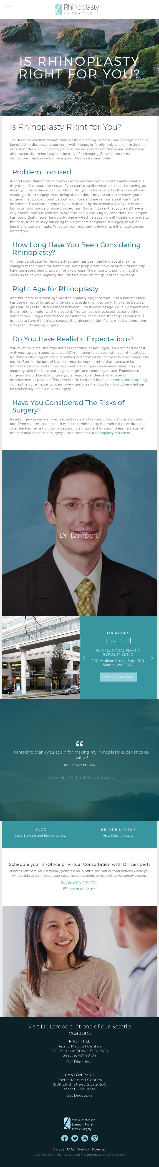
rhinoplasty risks (108, 433)
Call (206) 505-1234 (82, 883)
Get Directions (79, 1062)
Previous (84, 657)
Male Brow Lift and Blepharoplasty (41, 832)
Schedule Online (81, 889)
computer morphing (130, 380)
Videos (58, 1149)
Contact (83, 1149)
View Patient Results (118, 832)
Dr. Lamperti (79, 533)
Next (152, 657)
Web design (94, 1154)
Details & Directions (118, 677)
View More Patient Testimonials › (81, 777)
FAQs (70, 1149)
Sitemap (99, 1149)
